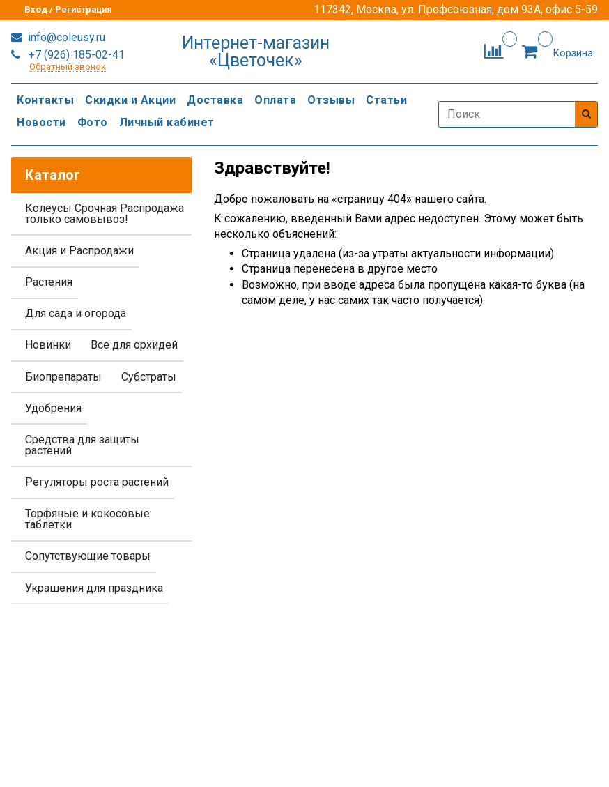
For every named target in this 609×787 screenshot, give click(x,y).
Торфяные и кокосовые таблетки (87, 519)
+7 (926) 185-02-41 (75, 54)
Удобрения (53, 408)
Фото (92, 122)
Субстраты (148, 376)
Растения (48, 282)
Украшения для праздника (94, 588)
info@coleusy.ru (65, 37)
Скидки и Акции (130, 100)
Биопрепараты (63, 376)
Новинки (48, 344)
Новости (41, 122)
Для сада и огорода (75, 313)
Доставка (215, 100)
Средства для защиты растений (82, 445)
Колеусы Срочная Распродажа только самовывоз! (104, 213)
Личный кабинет (167, 122)
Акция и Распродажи (79, 250)
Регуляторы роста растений (97, 482)
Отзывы (331, 100)
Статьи (386, 100)
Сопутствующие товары (88, 556)
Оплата (275, 100)
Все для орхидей (134, 344)
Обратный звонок (67, 67)
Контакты (45, 100)
